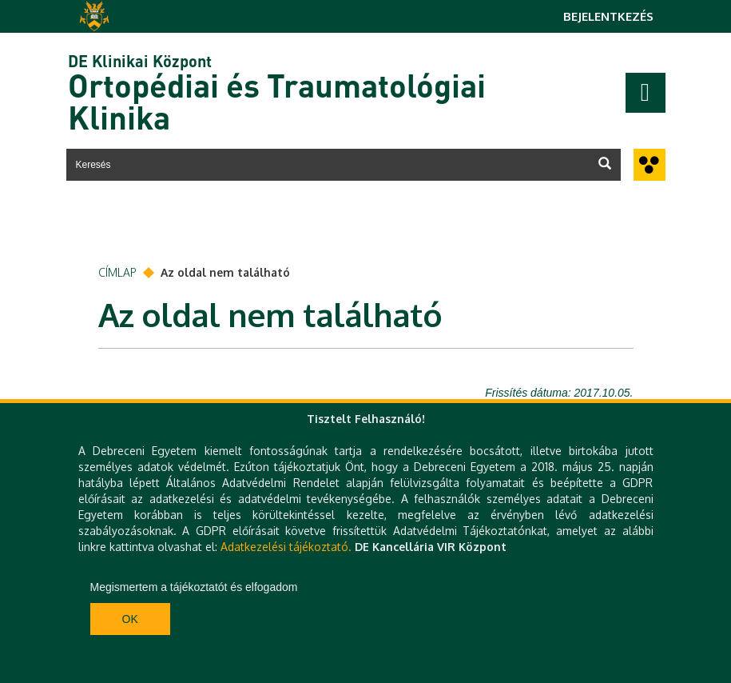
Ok (130, 619)
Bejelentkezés (608, 16)
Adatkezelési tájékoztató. (286, 546)
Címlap (117, 272)
